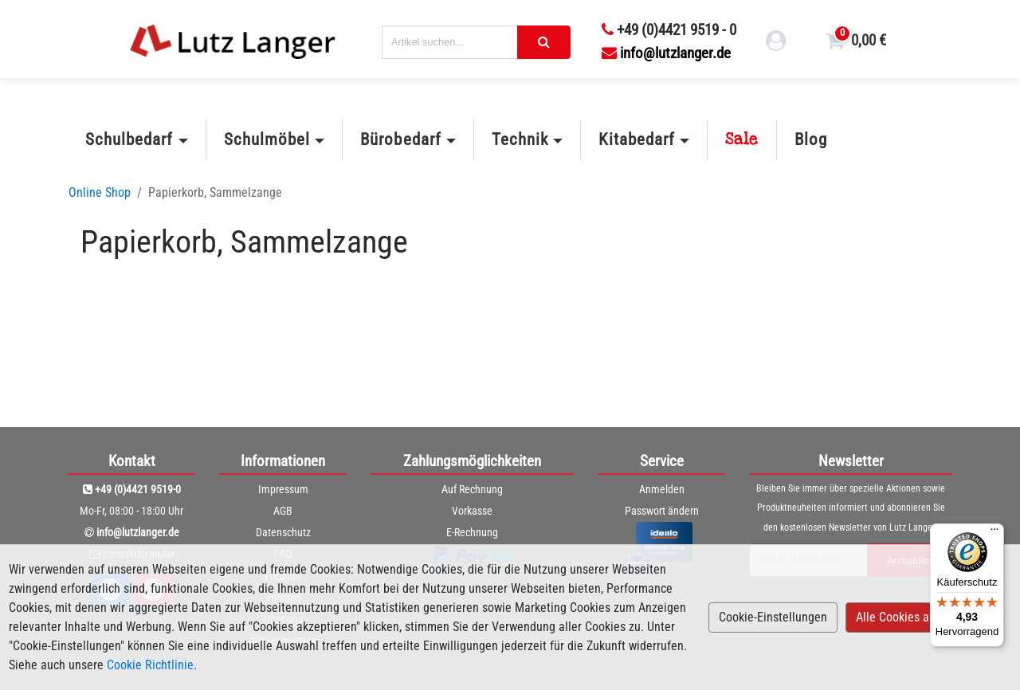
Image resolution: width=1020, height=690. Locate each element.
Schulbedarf (129, 139)
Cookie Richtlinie (150, 664)
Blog (810, 139)
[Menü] (994, 533)
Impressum (283, 489)
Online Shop (100, 192)
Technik (520, 139)
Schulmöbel (267, 139)
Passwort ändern (662, 510)
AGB (282, 510)
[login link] (776, 43)
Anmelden (662, 489)
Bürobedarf (400, 139)
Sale (742, 139)
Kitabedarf (636, 139)
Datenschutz (283, 532)
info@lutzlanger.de (666, 53)
